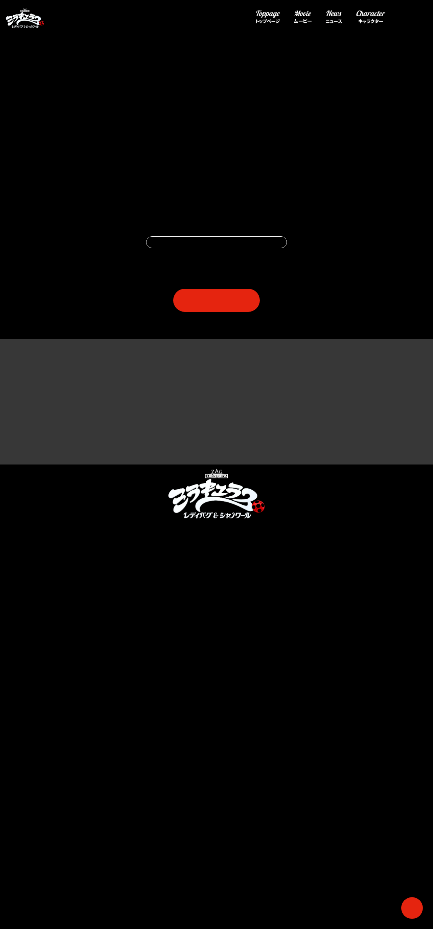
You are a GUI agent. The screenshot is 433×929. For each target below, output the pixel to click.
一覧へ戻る (216, 488)
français (79, 855)
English (55, 855)
